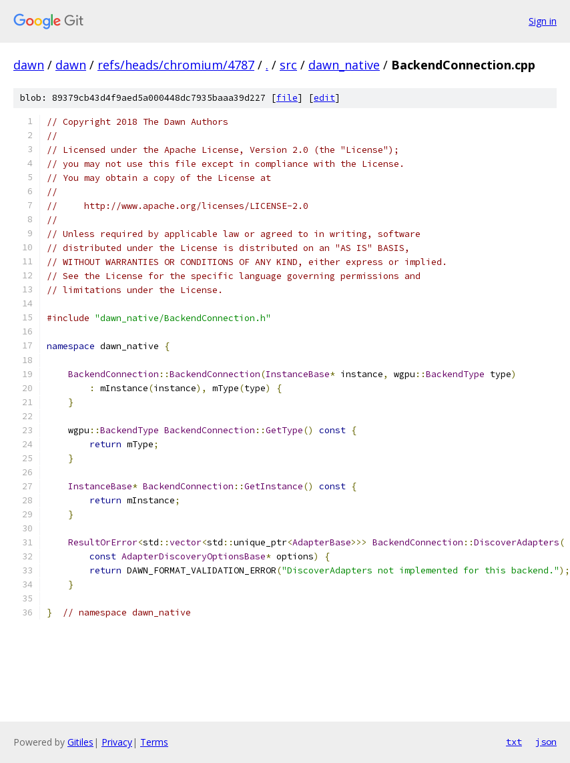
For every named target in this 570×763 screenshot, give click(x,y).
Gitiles (80, 742)
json (546, 742)
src (288, 65)
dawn (28, 65)
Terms (154, 742)
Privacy (116, 742)
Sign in (543, 21)
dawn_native (344, 65)
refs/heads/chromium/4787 (175, 65)
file (287, 97)
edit (324, 97)
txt (514, 742)
